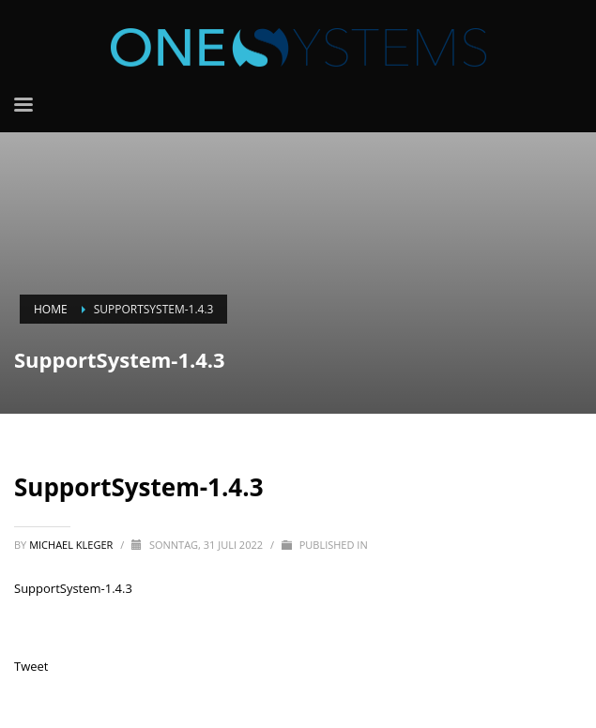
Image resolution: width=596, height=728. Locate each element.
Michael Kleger (72, 545)
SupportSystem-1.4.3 (73, 588)
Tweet (31, 666)
